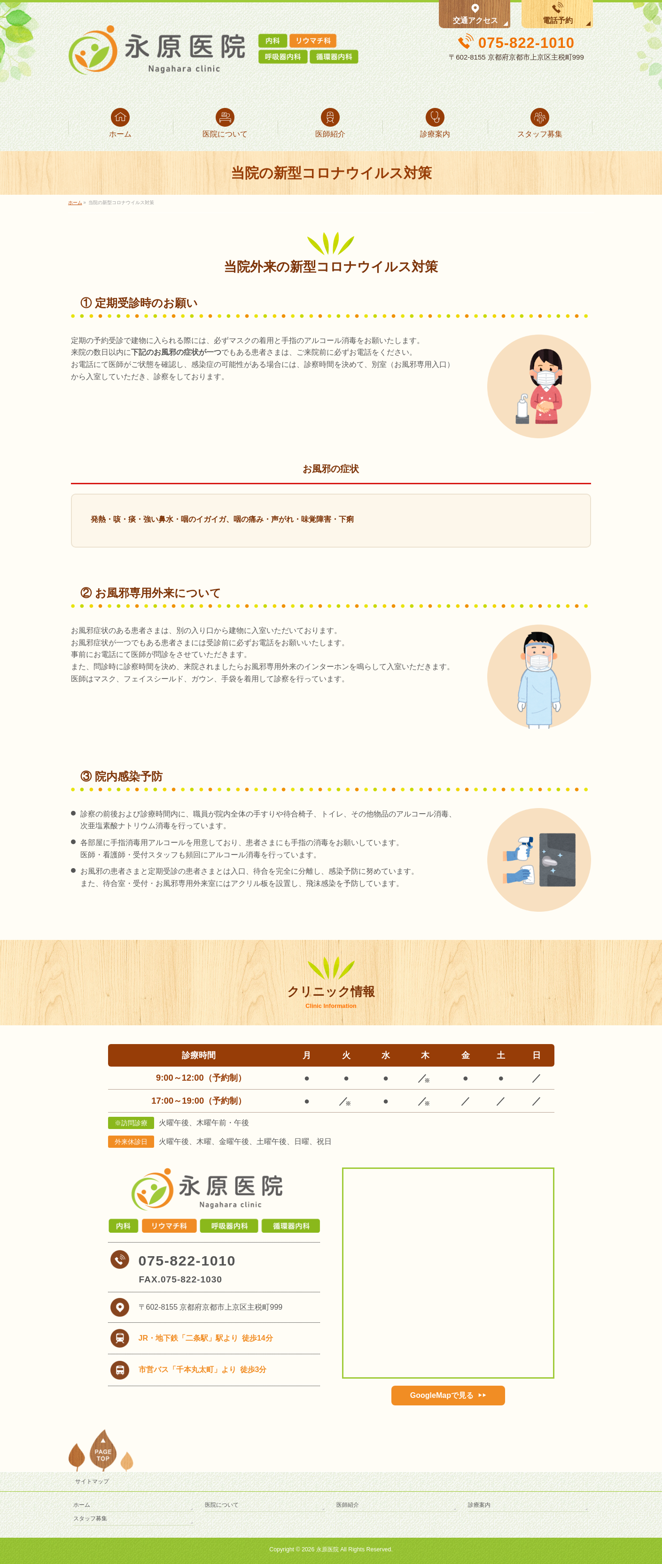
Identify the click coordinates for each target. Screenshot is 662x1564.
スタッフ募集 (90, 1518)
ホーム (81, 1505)
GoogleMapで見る (442, 1395)
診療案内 (479, 1505)
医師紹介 (347, 1505)
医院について (222, 1505)
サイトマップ (92, 1481)
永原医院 (327, 1549)
